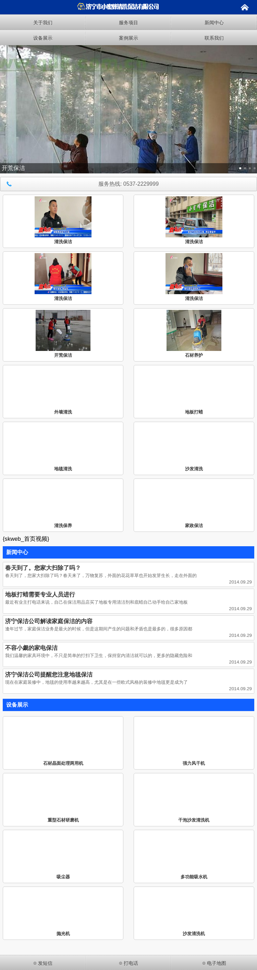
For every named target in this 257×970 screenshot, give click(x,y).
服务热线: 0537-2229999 (81, 184)
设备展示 (42, 38)
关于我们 (42, 22)
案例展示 (128, 38)
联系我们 (214, 38)
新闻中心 (214, 22)
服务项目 (128, 22)
